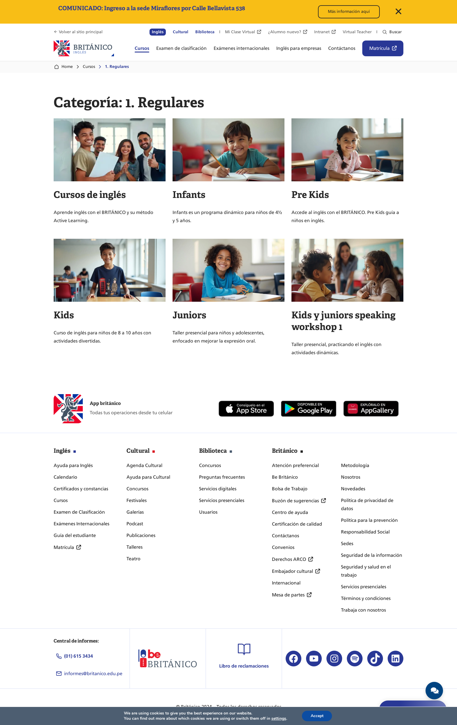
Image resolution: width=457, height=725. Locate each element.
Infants (189, 195)
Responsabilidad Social (365, 532)
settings (278, 718)
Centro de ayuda (290, 512)
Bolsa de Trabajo (289, 488)
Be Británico (285, 477)
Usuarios (208, 512)
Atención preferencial (295, 465)
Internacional (286, 583)
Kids (64, 315)
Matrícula (379, 48)
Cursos (89, 66)
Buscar (395, 31)
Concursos (137, 488)
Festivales (136, 500)
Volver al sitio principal (81, 31)
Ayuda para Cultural (148, 477)
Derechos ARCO (289, 559)
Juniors (189, 315)
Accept (317, 716)
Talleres (134, 547)
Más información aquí (349, 11)
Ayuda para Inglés (73, 465)
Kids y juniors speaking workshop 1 (343, 321)
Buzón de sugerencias (295, 500)
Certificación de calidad (297, 524)
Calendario (65, 477)
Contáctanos (285, 535)
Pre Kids (310, 195)
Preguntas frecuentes (222, 477)
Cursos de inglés (90, 195)
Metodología (355, 465)
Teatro (133, 558)
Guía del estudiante (75, 535)
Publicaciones (140, 535)
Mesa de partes (288, 595)
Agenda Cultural (144, 465)
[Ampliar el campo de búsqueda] (384, 32)
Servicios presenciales (221, 500)
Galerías (135, 512)
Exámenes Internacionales (81, 523)
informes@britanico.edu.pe (93, 673)
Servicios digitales (217, 488)
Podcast (134, 523)
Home (63, 67)
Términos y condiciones (366, 598)
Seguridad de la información (371, 555)
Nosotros (350, 477)
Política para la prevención (369, 520)
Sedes (347, 543)
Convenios (283, 547)
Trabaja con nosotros (363, 610)
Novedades (353, 488)
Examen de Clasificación (79, 512)
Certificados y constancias (81, 488)
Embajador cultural (292, 571)
